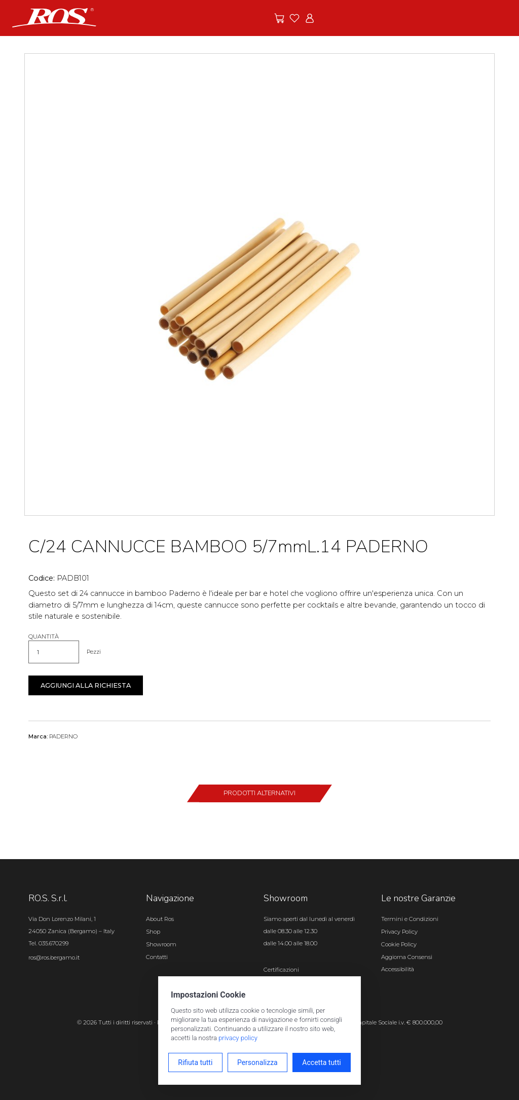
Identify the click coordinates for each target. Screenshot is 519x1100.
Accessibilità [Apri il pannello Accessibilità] (397, 969)
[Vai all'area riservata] (310, 18)
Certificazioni (281, 969)
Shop (153, 931)
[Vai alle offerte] (279, 18)
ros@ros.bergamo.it (54, 957)
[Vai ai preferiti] (294, 18)
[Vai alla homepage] (54, 17)
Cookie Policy (399, 944)
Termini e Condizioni (409, 918)
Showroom (161, 944)
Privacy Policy (399, 931)
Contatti (157, 957)
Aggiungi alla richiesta (86, 685)
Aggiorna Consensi (406, 957)
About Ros (160, 918)
